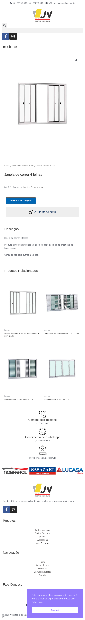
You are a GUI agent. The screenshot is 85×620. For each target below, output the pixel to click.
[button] (4, 25)
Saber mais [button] (37, 602)
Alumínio (22, 165)
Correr (30, 165)
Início (6, 165)
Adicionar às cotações (21, 200)
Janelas (14, 165)
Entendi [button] (55, 610)
